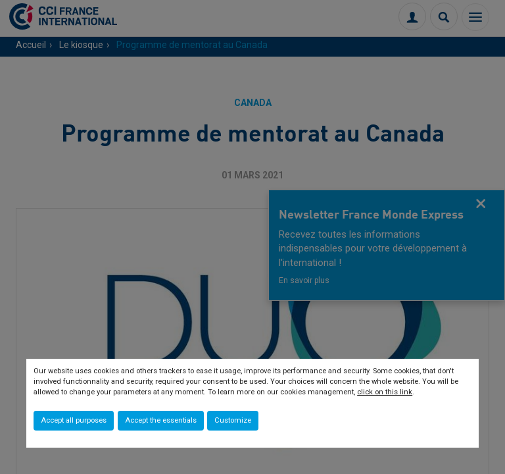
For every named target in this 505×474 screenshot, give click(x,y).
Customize (232, 420)
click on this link (384, 392)
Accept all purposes (74, 420)
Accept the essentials (161, 420)
